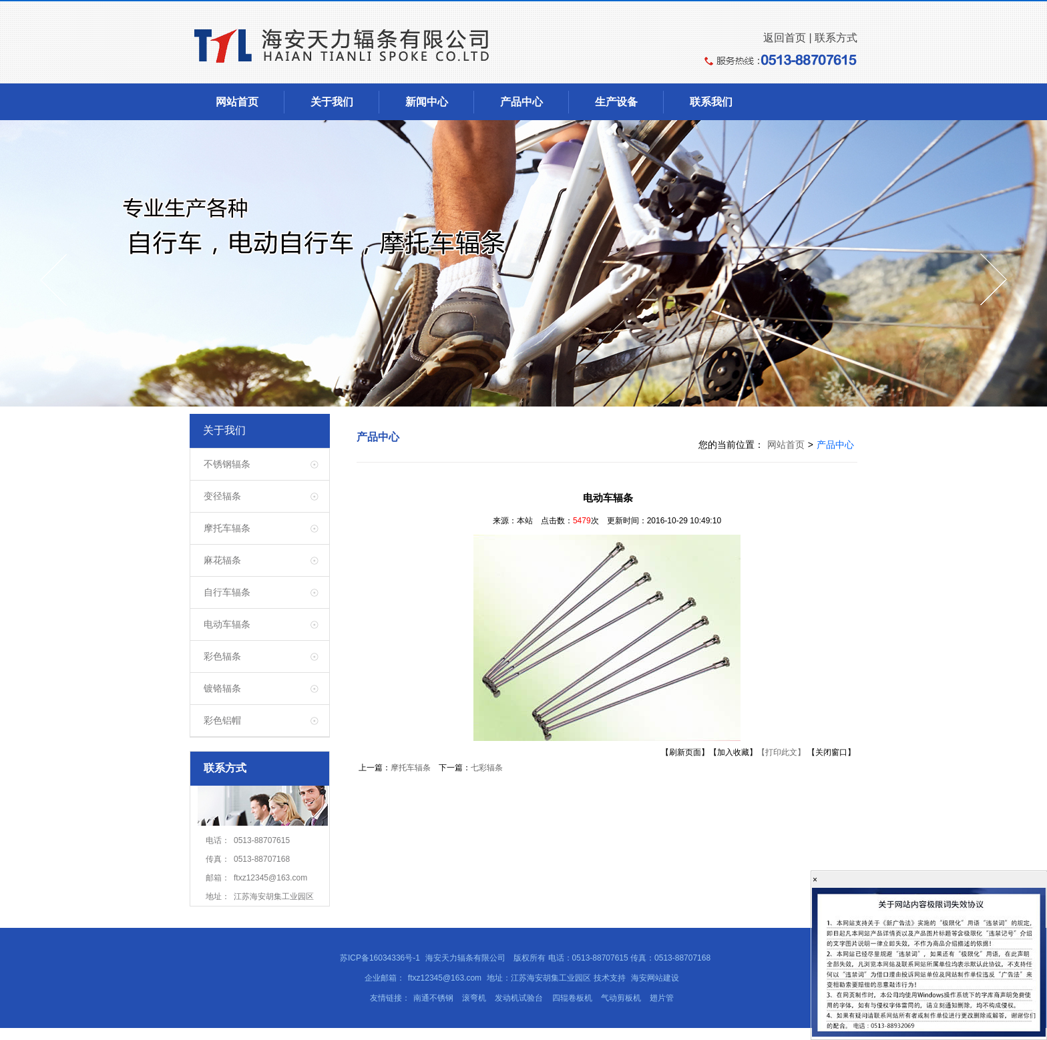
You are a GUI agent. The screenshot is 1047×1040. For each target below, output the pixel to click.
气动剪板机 (621, 998)
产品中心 (521, 101)
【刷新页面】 (685, 752)
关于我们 (331, 101)
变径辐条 (222, 496)
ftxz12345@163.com (444, 978)
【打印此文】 (781, 752)
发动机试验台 (519, 998)
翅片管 (662, 998)
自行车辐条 (227, 592)
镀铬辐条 (222, 688)
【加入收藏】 (733, 752)
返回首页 (784, 37)
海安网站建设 (654, 978)
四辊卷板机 (572, 998)
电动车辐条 (227, 624)
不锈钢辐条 (227, 464)
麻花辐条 (222, 560)
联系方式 (836, 37)
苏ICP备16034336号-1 (380, 958)
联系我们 (711, 101)
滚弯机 (474, 998)
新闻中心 (426, 101)
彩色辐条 (222, 656)
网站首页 (237, 101)
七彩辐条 (487, 767)
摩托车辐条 (227, 528)
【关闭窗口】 (831, 752)
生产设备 (616, 101)
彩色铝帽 (222, 720)
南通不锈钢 (433, 998)
